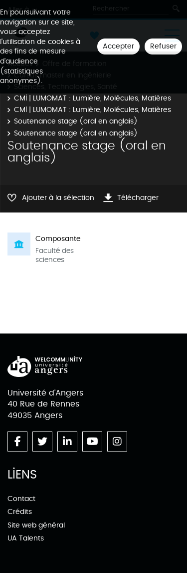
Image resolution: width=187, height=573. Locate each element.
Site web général (36, 525)
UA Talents (25, 538)
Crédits (19, 511)
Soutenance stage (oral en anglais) (76, 121)
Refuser (163, 46)
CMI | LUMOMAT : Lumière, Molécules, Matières (92, 98)
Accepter (118, 46)
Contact (21, 499)
